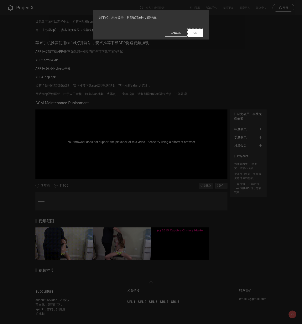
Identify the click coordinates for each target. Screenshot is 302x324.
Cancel (176, 32)
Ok (195, 32)
